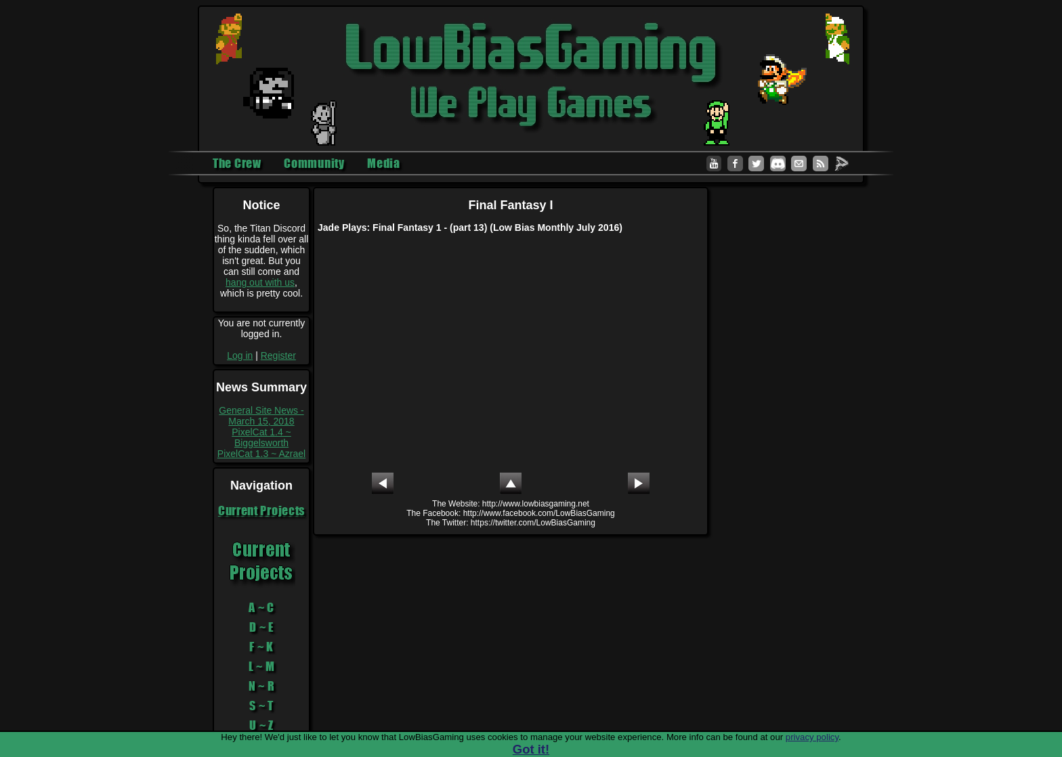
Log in (240, 355)
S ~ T (261, 705)
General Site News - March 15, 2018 (261, 416)
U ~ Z (261, 725)
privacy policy (812, 737)
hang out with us (260, 282)
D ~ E (261, 627)
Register (278, 355)
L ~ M (262, 666)
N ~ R (262, 685)
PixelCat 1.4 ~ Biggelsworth (261, 437)
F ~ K (261, 646)
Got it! (531, 749)
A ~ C (261, 607)
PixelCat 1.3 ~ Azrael (261, 453)
